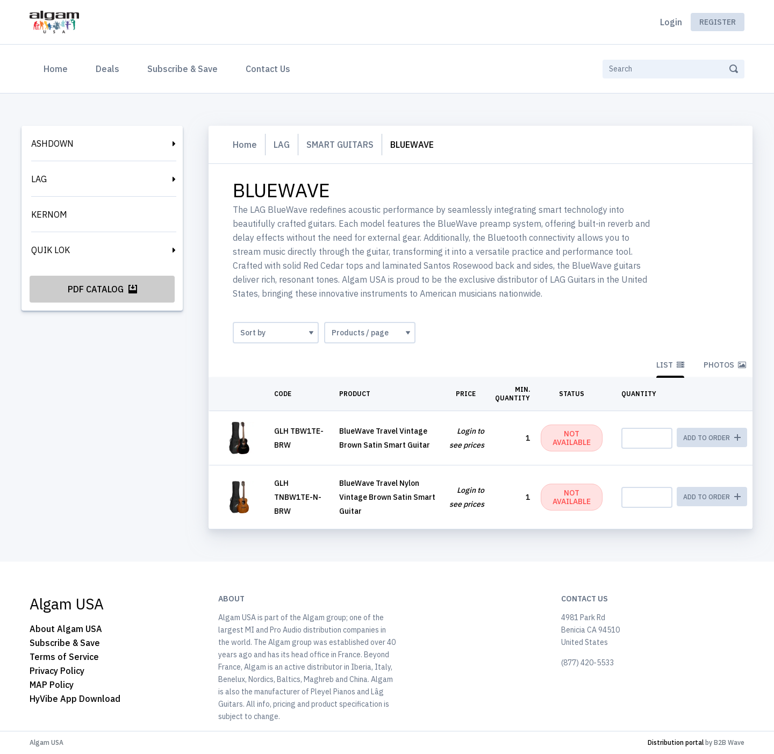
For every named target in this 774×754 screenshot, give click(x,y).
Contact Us (268, 68)
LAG (39, 179)
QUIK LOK (50, 250)
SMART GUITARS (340, 144)
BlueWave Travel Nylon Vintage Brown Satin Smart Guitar (387, 497)
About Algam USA (66, 628)
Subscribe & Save (182, 68)
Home (58, 67)
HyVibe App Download (75, 698)
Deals (107, 68)
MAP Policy (52, 684)
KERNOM (49, 214)
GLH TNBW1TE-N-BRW (297, 497)
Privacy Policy (57, 670)
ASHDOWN (52, 143)
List (670, 365)
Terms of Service (64, 656)
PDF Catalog (102, 289)
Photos (725, 365)
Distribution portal (676, 742)
